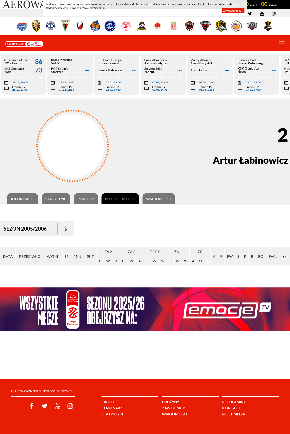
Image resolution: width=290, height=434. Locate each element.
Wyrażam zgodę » (233, 10)
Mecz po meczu (120, 199)
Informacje (22, 199)
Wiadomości (158, 199)
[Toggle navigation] (282, 43)
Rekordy (85, 199)
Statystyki (56, 199)
